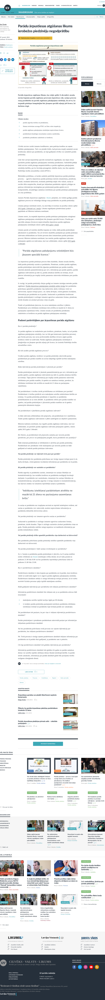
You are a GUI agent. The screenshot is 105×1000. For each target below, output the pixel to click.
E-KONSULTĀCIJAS (66, 5)
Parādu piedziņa (8, 47)
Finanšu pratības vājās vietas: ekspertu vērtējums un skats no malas (65, 881)
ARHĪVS (75, 5)
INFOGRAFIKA (4, 821)
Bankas (22, 682)
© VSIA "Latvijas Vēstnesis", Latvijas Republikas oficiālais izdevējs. (20, 991)
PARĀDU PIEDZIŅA (5, 759)
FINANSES (3, 761)
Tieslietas (92, 227)
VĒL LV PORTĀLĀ (6, 855)
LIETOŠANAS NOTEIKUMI (16, 975)
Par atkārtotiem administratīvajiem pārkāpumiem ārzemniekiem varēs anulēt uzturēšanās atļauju (55, 838)
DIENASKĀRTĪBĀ (49, 5)
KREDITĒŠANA (4, 763)
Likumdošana (100, 845)
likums (48, 198)
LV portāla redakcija (47, 973)
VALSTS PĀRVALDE (5, 767)
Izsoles (46, 947)
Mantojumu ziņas (49, 949)
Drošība (90, 178)
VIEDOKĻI (41, 5)
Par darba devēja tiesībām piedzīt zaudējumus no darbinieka (91, 867)
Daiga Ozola (22, 699)
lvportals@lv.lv (49, 976)
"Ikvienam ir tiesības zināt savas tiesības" (19, 986)
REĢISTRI (2, 765)
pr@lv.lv (52, 978)
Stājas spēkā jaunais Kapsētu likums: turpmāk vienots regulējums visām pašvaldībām (92, 112)
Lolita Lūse (21, 713)
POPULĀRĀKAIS (87, 77)
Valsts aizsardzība (13, 889)
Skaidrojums (9, 45)
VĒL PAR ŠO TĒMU (6, 752)
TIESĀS (58, 5)
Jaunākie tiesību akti (17, 945)
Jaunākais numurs (89, 945)
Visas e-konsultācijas (90, 904)
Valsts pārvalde (64, 678)
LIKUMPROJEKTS (5, 823)
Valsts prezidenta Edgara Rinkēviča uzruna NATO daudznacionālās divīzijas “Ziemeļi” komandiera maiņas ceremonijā (11, 883)
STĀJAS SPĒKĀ (4, 828)
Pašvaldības (93, 116)
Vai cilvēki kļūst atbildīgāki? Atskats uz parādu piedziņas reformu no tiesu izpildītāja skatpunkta (39, 778)
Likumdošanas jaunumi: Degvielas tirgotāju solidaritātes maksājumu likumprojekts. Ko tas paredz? (95, 838)
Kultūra (38, 887)
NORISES (34, 5)
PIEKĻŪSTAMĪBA (13, 977)
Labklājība (93, 872)
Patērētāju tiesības (45, 920)
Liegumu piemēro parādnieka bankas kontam (73, 799)
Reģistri (54, 678)
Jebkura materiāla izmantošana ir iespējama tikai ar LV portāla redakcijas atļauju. (25, 989)
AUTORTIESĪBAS (13, 979)
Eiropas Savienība (72, 840)
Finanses (35, 678)
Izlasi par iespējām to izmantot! (53, 663)
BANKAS (2, 770)
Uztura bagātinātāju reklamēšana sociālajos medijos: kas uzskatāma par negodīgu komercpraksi (48, 912)
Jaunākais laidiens (50, 945)
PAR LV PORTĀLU (13, 972)
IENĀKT (103, 1)
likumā (35, 557)
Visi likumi (14, 949)
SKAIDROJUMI (26, 5)
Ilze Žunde (3, 24)
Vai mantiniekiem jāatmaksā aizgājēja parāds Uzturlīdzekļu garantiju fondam (90, 778)
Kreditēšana (45, 678)
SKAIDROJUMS (4, 825)
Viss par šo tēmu (7, 807)
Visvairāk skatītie (16, 947)
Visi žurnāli (87, 949)
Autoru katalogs (89, 947)
